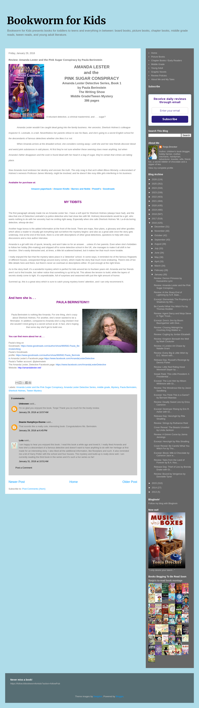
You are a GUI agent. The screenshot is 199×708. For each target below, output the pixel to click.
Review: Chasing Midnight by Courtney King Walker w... (168, 329)
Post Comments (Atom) (34, 489)
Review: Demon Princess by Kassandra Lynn (168, 279)
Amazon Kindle (61, 189)
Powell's (96, 189)
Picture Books (158, 56)
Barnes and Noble (80, 189)
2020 (154, 205)
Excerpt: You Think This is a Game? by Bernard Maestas (171, 396)
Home (73, 482)
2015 (154, 483)
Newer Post (17, 482)
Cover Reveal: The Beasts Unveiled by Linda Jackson (171, 428)
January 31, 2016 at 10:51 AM (33, 461)
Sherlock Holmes (17, 390)
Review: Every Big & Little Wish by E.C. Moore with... (171, 354)
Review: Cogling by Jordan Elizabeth (172, 334)
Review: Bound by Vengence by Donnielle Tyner (169, 475)
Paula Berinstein (128, 387)
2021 (154, 201)
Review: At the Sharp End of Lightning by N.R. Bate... (168, 293)
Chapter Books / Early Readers (166, 60)
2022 (154, 196)
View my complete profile (160, 168)
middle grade (103, 387)
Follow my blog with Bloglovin (163, 503)
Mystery (115, 387)
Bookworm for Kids (56, 20)
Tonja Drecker (170, 147)
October (159, 235)
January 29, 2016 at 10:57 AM (33, 412)
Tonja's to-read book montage (165, 580)
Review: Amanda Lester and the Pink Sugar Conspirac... (172, 286)
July (157, 248)
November (160, 231)
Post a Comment (23, 467)
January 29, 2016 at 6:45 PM (33, 430)
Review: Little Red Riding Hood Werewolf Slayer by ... (169, 368)
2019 (154, 209)
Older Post (129, 482)
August (158, 244)
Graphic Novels (158, 72)
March (158, 265)
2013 (154, 492)
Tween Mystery (34, 390)
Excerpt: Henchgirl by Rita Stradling (171, 441)
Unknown (24, 403)
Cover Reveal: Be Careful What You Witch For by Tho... (171, 447)
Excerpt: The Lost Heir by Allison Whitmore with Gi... (170, 382)
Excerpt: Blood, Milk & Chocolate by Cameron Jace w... (171, 454)
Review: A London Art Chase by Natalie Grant (169, 347)
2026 (154, 179)
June (157, 252)
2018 (154, 214)
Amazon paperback (41, 189)
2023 (154, 192)
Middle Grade (157, 64)
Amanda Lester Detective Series (80, 387)
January (159, 274)
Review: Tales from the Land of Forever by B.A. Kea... (169, 461)
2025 (154, 183)
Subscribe (169, 119)
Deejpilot (97, 696)
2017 (154, 218)
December (160, 226)
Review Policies (159, 75)
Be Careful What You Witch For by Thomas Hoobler (171, 307)
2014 (154, 487)
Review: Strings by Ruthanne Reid (171, 423)
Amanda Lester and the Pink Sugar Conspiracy (39, 387)
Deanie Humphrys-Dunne (32, 422)
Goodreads (109, 189)
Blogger (119, 696)
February (159, 270)
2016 (154, 223)
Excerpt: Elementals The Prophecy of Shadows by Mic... (172, 300)
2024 (154, 188)
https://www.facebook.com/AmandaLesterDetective (69, 358)
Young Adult (157, 68)
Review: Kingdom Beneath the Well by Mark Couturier (171, 340)
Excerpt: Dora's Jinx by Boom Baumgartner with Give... (168, 321)
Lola (21, 440)
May (157, 257)
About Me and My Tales (162, 79)
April (157, 261)
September (160, 239)
